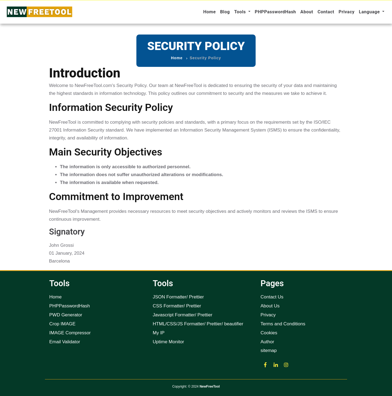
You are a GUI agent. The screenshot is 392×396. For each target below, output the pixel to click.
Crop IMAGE (62, 323)
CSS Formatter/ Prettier (177, 305)
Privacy (347, 11)
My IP (158, 332)
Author (267, 341)
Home (209, 11)
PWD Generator (65, 314)
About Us (270, 305)
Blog (225, 11)
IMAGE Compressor (70, 332)
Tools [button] (240, 11)
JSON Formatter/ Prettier (178, 297)
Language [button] (370, 11)
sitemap (269, 350)
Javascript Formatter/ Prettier (182, 314)
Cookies (269, 332)
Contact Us (272, 297)
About (306, 11)
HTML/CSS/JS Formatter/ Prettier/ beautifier (198, 323)
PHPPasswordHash (275, 11)
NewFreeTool (210, 386)
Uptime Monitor (168, 341)
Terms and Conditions (283, 323)
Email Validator (64, 341)
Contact (325, 11)
